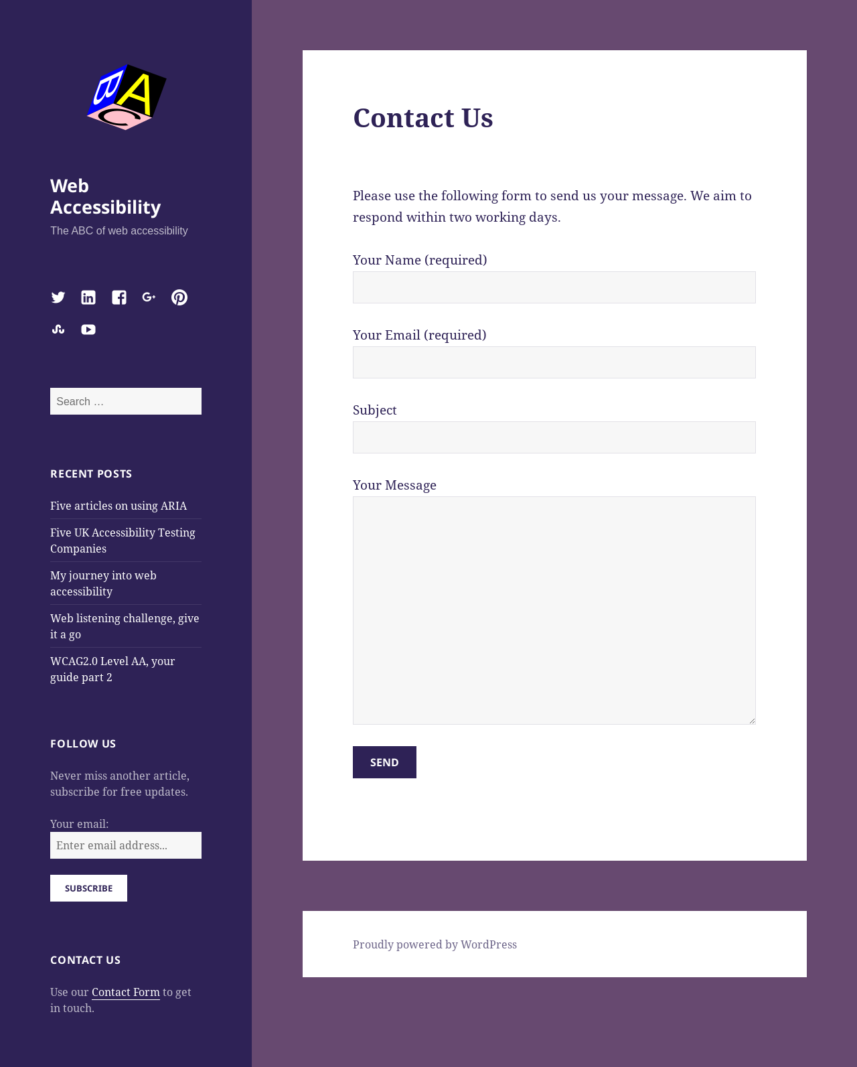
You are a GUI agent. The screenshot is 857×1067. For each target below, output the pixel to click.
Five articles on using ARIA (118, 505)
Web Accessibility (105, 196)
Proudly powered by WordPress (435, 944)
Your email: (79, 823)
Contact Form (126, 992)
